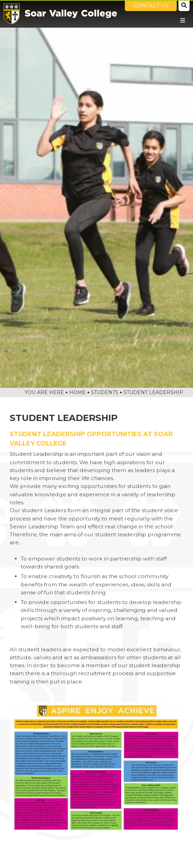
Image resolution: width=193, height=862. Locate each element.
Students (104, 392)
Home (77, 392)
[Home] (60, 13)
